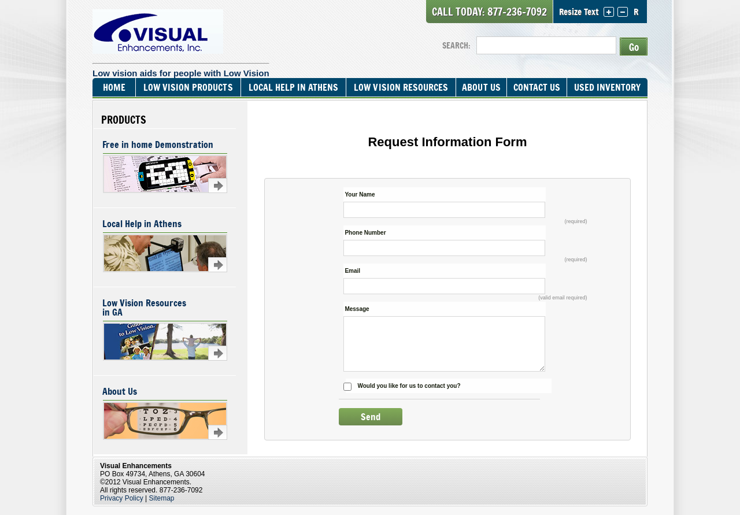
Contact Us (536, 87)
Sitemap (162, 498)
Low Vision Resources (400, 87)
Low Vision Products (187, 87)
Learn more (217, 185)
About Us (481, 87)
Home (114, 87)
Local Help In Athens (293, 87)
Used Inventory (607, 87)
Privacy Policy (121, 498)
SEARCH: (456, 45)
